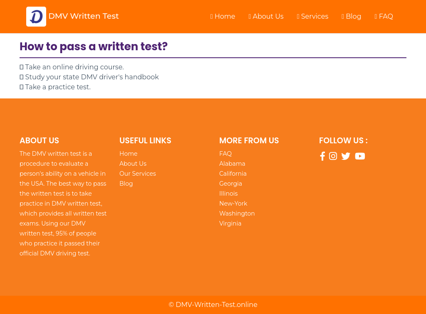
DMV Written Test (72, 17)
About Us (265, 16)
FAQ (384, 16)
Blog (351, 16)
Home (223, 16)
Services (313, 16)
